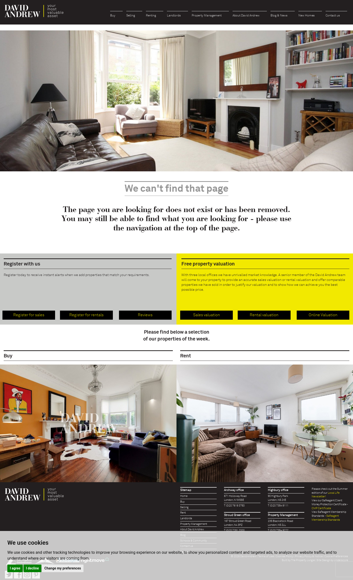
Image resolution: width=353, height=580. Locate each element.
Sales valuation (206, 315)
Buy (112, 15)
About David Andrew (246, 15)
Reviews (145, 315)
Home (184, 496)
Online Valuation (323, 315)
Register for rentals (86, 315)
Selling (130, 15)
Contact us (333, 15)
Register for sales (28, 315)
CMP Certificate (321, 508)
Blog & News (279, 15)
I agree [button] (15, 568)
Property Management (207, 15)
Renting (151, 15)
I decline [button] (32, 568)
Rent (183, 512)
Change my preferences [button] (62, 568)
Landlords (174, 15)
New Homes (306, 15)
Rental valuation (264, 315)
